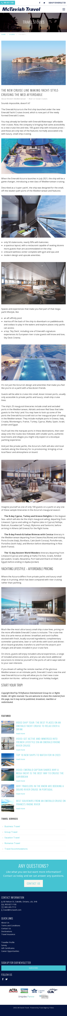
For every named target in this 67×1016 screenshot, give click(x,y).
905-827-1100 (7, 2)
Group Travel (10, 832)
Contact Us (33, 883)
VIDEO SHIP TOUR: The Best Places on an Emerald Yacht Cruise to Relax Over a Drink (38, 726)
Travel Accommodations (16, 848)
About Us (5, 922)
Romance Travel (12, 843)
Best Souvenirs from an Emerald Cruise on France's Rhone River (41, 802)
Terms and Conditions (10, 925)
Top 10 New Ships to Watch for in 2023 (38, 755)
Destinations (6, 931)
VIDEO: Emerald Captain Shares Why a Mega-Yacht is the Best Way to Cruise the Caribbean (40, 773)
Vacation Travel (12, 837)
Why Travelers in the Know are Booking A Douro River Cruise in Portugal (40, 787)
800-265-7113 (10, 907)
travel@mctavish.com (12, 910)
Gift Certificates (8, 948)
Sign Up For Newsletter (57, 2)
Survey (4, 945)
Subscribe (33, 968)
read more (20, 733)
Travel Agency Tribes (46, 1008)
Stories (12, 34)
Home (3, 34)
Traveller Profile (8, 942)
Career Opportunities (10, 951)
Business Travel (12, 826)
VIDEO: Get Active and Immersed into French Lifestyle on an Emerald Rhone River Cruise (38, 742)
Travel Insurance (8, 934)
